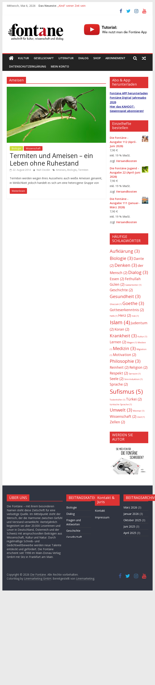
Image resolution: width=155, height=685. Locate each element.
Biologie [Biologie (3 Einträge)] (121, 258)
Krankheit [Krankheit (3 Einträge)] (123, 336)
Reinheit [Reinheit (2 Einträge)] (119, 367)
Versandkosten (126, 161)
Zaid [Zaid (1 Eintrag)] (141, 417)
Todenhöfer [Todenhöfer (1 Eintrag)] (117, 399)
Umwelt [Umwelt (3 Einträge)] (121, 410)
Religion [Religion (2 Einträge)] (138, 367)
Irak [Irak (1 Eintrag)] (135, 316)
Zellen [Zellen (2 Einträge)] (117, 422)
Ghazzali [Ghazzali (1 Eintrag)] (116, 304)
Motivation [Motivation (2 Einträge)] (124, 354)
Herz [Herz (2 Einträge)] (124, 315)
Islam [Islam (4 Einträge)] (120, 322)
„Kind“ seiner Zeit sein (72, 6)
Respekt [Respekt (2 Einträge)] (119, 373)
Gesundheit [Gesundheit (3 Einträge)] (125, 296)
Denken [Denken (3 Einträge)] (126, 265)
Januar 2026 (131, 514)
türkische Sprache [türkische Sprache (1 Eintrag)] (121, 404)
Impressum (102, 517)
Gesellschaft (44, 58)
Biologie (16, 148)
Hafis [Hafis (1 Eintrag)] (113, 316)
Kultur (23, 58)
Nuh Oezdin (44, 170)
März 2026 (130, 507)
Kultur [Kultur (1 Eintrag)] (142, 336)
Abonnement (115, 58)
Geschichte (73, 531)
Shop (97, 58)
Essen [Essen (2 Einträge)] (117, 278)
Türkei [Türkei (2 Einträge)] (134, 399)
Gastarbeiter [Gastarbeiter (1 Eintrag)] (133, 285)
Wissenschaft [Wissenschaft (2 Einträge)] (123, 416)
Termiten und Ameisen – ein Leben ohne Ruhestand (51, 159)
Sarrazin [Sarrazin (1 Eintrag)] (135, 373)
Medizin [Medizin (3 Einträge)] (124, 348)
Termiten (83, 170)
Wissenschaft (33, 148)
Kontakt (100, 510)
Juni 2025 (129, 526)
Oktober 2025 (132, 520)
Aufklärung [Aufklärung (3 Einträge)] (125, 251)
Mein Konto (60, 66)
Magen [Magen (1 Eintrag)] (132, 342)
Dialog (83, 58)
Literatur (66, 58)
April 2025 (129, 533)
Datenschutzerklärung (27, 66)
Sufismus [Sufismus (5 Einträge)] (126, 392)
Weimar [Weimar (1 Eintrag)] (138, 410)
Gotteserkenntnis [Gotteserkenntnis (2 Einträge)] (127, 309)
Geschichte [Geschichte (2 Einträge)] (121, 290)
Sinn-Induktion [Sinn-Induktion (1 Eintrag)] (133, 379)
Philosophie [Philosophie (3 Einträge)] (125, 361)
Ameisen (61, 170)
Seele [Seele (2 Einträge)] (116, 378)
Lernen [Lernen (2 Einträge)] (118, 342)
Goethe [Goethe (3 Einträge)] (133, 303)
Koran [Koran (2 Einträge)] (122, 329)
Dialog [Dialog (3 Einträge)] (138, 272)
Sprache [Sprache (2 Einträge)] (119, 384)
